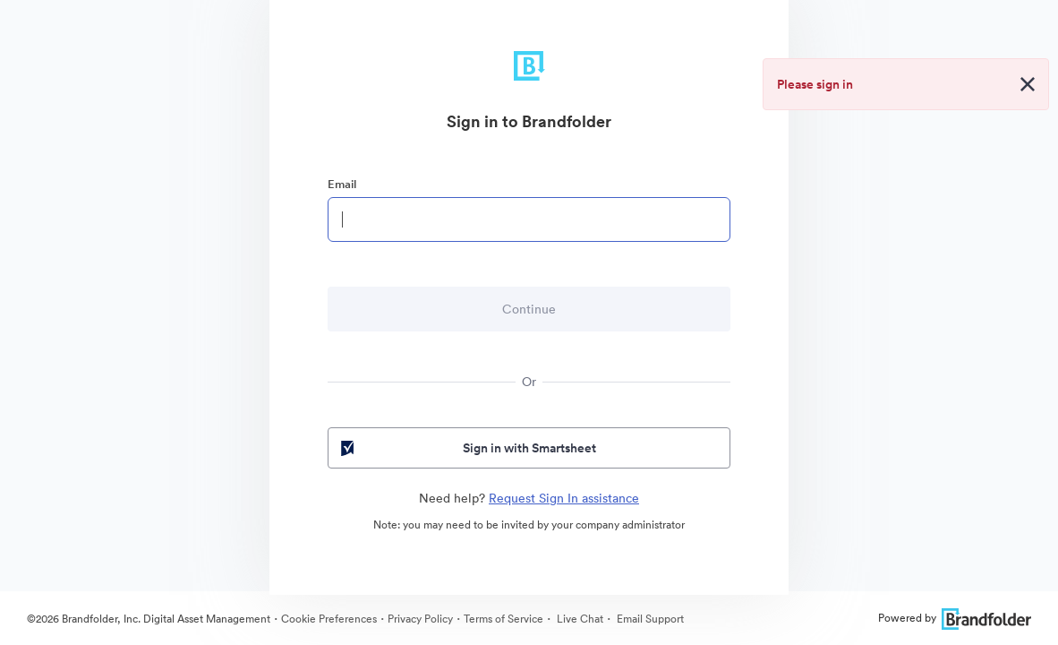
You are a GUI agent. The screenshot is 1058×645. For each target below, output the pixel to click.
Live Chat (578, 618)
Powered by (954, 617)
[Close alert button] (1027, 84)
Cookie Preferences (329, 618)
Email (342, 184)
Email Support (649, 618)
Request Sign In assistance (564, 498)
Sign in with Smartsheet (466, 448)
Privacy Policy (420, 618)
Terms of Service (503, 618)
